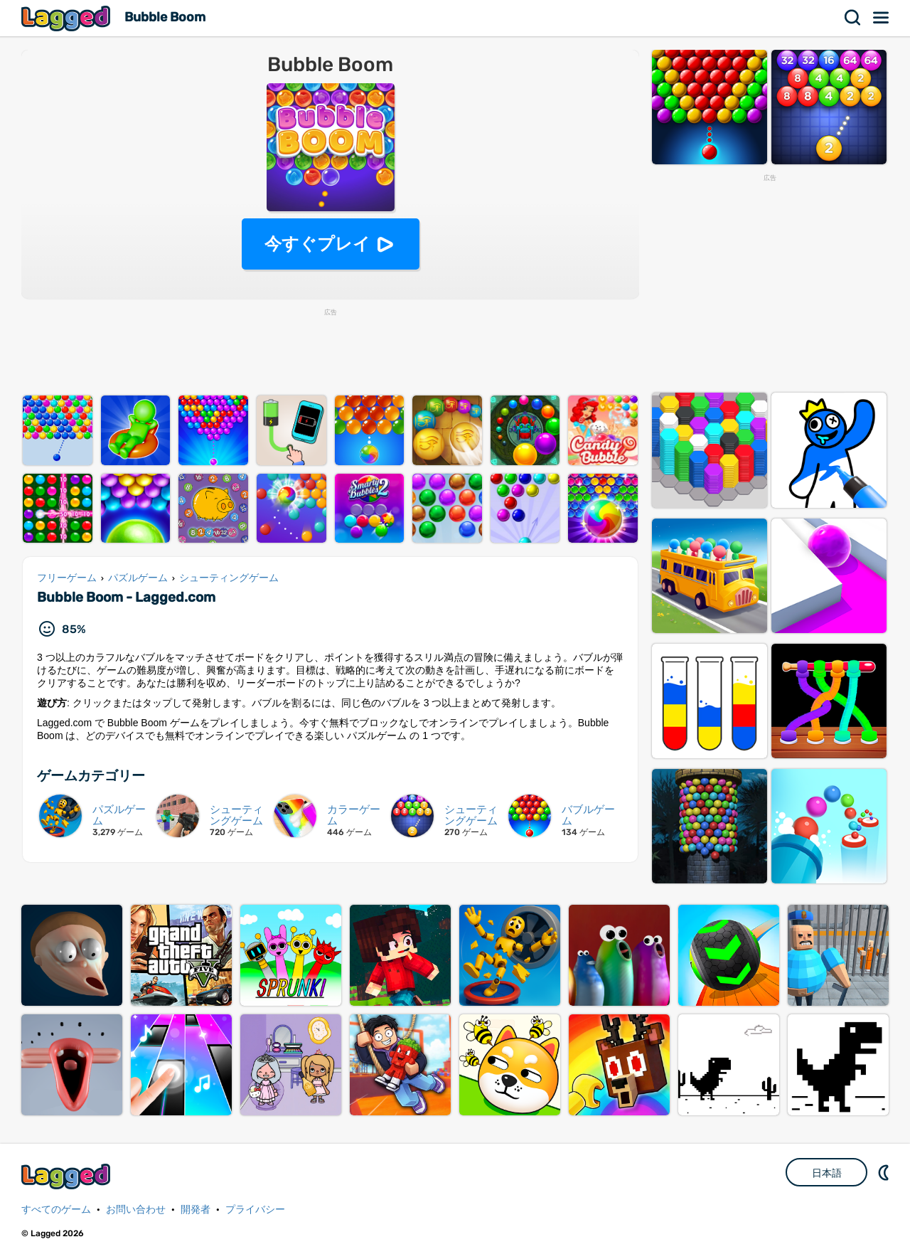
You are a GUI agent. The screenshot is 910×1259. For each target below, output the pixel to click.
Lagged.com (67, 1176)
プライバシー (255, 1210)
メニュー (881, 18)
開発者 (195, 1210)
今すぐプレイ (317, 243)
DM (885, 1172)
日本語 (827, 1173)
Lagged (67, 18)
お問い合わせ (136, 1210)
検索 (853, 18)
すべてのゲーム (56, 1210)
